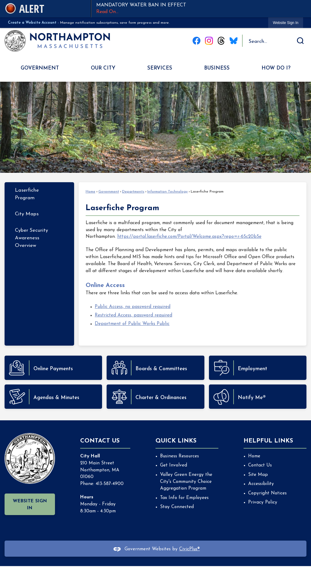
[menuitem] (39, 194)
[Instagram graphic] (209, 41)
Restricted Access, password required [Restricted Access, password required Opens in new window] (133, 315)
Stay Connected (177, 507)
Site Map (258, 475)
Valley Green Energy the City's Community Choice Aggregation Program (186, 482)
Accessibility (261, 484)
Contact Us (260, 465)
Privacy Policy (262, 502)
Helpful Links (268, 441)
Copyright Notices (267, 493)
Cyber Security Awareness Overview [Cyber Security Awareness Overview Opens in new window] (31, 238)
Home (90, 191)
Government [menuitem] (40, 68)
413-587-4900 (110, 484)
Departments (133, 191)
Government (108, 191)
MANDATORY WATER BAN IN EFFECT (201, 9)
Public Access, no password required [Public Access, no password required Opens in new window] (132, 307)
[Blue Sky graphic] (234, 41)
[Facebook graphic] (196, 41)
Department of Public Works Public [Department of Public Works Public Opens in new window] (132, 324)
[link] (285, 22)
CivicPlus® (189, 549)
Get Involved (173, 465)
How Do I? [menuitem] (275, 68)
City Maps (27, 214)
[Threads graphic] (221, 41)
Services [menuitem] (159, 68)
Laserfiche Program (27, 194)
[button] (300, 41)
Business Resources (179, 456)
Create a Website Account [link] (32, 23)
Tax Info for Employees (184, 498)
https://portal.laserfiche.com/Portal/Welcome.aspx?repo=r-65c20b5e (189, 236)
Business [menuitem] (217, 68)
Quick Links (176, 441)
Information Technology (167, 191)
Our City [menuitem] (103, 68)
